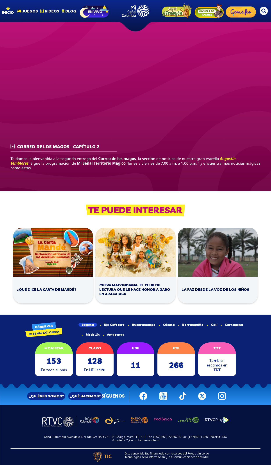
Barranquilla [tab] (190, 325)
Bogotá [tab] (88, 325)
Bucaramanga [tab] (141, 325)
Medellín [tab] (91, 334)
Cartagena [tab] (232, 325)
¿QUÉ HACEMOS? (85, 396)
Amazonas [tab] (113, 334)
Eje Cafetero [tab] (112, 325)
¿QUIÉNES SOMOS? (46, 396)
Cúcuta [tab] (167, 325)
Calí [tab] (212, 325)
